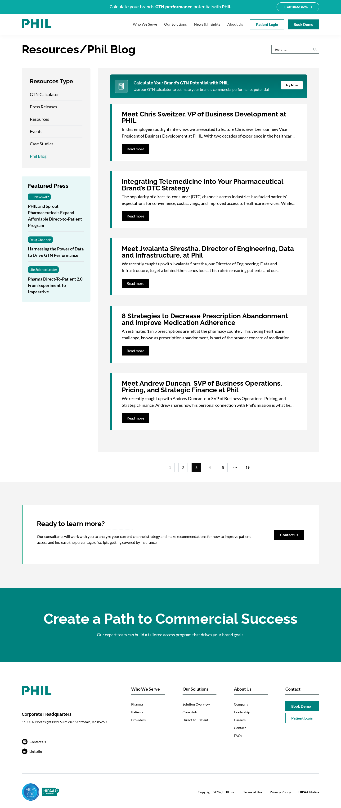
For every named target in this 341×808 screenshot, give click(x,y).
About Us (235, 24)
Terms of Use (252, 792)
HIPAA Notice (308, 792)
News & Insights (207, 24)
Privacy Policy (280, 792)
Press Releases (43, 106)
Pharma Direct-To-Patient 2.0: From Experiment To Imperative (56, 285)
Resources (39, 119)
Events (36, 131)
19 (247, 467)
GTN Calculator (44, 94)
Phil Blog (38, 156)
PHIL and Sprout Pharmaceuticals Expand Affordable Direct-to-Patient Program (55, 215)
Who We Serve (145, 24)
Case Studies (42, 143)
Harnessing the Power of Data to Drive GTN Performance (56, 252)
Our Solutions (175, 24)
